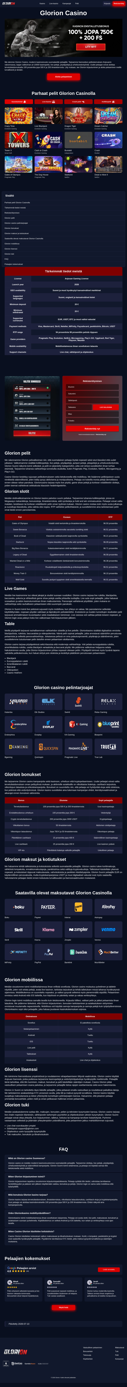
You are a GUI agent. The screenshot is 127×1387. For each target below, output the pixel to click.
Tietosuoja (87, 1359)
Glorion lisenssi (12, 252)
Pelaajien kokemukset (14, 268)
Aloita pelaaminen (63, 77)
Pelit (77, 3)
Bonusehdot (87, 1355)
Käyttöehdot (87, 1363)
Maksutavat (119, 1352)
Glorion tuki (10, 257)
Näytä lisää (63, 1311)
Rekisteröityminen (13, 214)
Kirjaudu (107, 3)
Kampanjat (67, 3)
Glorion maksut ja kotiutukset (18, 236)
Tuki (116, 1355)
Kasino (42, 3)
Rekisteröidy (119, 3)
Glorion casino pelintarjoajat (17, 225)
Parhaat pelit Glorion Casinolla (18, 203)
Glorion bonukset (12, 230)
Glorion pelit (10, 219)
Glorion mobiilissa (13, 247)
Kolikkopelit (108, 102)
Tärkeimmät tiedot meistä (16, 209)
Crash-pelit (78, 102)
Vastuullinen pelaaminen (92, 1352)
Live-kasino (53, 3)
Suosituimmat (18, 102)
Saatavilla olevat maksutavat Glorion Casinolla (25, 241)
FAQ (7, 263)
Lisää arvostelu (109, 1274)
